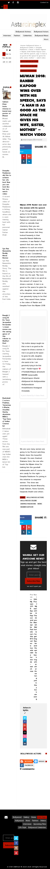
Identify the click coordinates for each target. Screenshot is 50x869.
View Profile (26, 709)
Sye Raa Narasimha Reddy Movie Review (6, 253)
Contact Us (44, 2)
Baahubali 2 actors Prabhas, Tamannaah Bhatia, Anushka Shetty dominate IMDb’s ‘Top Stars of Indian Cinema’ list (6, 412)
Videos (43, 820)
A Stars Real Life (40, 395)
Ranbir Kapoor (41, 49)
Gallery (26, 817)
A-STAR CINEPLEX (13, 867)
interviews (27, 824)
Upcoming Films (40, 824)
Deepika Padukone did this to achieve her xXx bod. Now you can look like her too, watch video (6, 182)
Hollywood (19, 820)
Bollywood (17, 817)
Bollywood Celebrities (37, 827)
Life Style (22, 827)
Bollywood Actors (32, 45)
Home (22, 45)
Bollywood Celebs (27, 47)
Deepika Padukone (28, 71)
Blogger (28, 761)
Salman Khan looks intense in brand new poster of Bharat (6, 109)
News (31, 49)
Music (46, 39)
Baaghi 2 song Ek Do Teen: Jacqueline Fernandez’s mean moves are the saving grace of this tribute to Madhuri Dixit (6, 329)
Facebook (29, 765)
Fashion (35, 820)
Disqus (41, 761)
